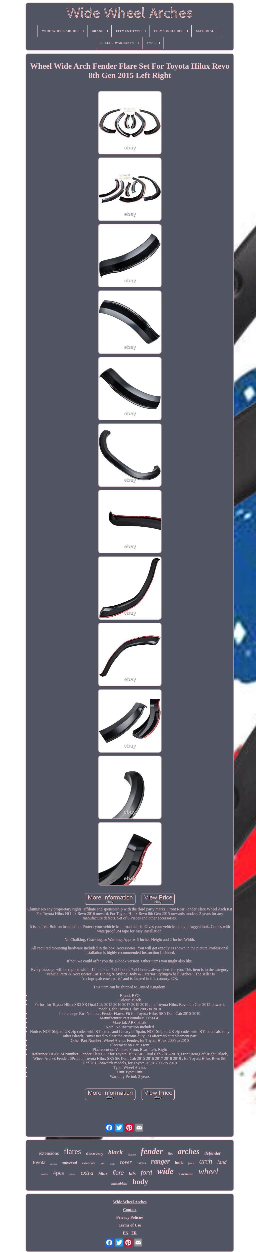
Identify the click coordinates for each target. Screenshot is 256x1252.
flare (118, 1173)
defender (212, 1153)
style (112, 1163)
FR (133, 1233)
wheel (208, 1171)
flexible (132, 1154)
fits (170, 1154)
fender (152, 1151)
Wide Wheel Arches (129, 1202)
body (140, 1181)
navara (141, 1163)
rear (102, 1163)
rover (126, 1162)
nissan (53, 1164)
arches (189, 1151)
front (191, 1163)
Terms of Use (129, 1225)
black (115, 1152)
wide (165, 1171)
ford (146, 1172)
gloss (72, 1174)
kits (132, 1173)
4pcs (58, 1173)
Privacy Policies (129, 1217)
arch (205, 1161)
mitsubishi (119, 1184)
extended (88, 1163)
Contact (129, 1210)
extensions (49, 1153)
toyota (39, 1162)
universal (69, 1163)
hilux (103, 1173)
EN (125, 1233)
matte (44, 1174)
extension (186, 1174)
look (179, 1162)
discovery (94, 1153)
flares (72, 1151)
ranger (160, 1161)
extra (86, 1172)
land (221, 1162)
